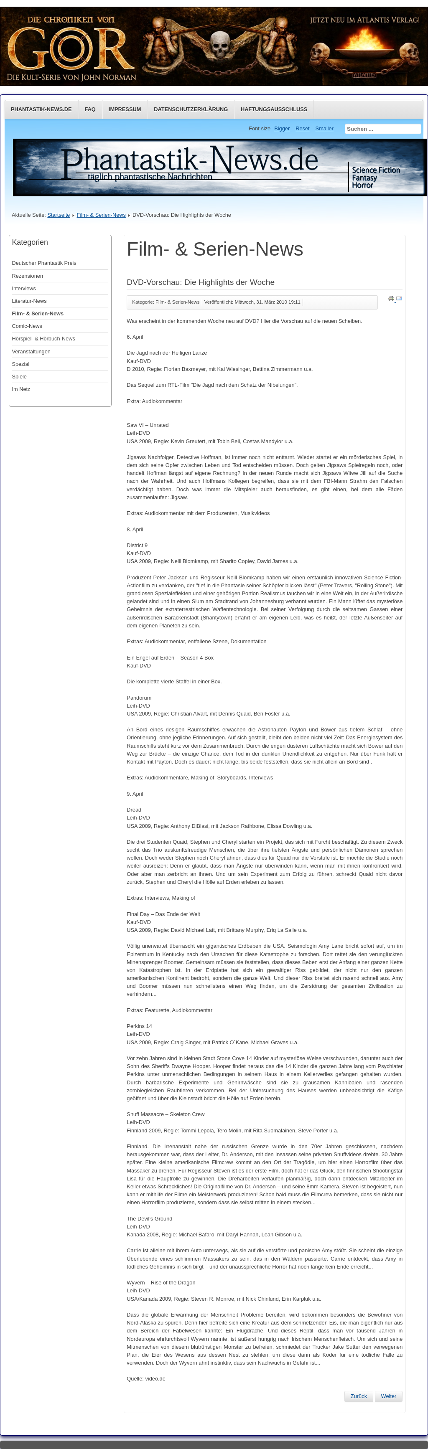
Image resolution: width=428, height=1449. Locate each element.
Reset (302, 128)
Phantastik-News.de (41, 109)
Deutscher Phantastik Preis (44, 263)
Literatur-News (29, 301)
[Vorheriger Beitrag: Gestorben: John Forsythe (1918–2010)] (358, 1396)
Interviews (24, 288)
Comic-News (27, 326)
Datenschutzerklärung (191, 109)
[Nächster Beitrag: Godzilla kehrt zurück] (389, 1396)
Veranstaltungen (31, 351)
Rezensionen (27, 276)
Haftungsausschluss (274, 109)
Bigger (282, 128)
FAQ (90, 109)
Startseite (58, 215)
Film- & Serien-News (101, 215)
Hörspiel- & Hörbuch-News (43, 338)
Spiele (19, 376)
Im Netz (21, 389)
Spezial (20, 364)
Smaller (325, 128)
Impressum (125, 109)
